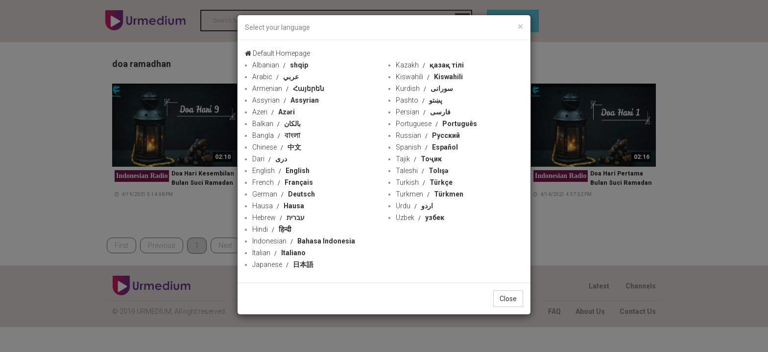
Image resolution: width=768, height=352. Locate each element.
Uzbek (420, 217)
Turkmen (429, 194)
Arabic (275, 77)
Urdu (414, 206)
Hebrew (278, 217)
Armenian (288, 88)
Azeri (273, 112)
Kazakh (430, 65)
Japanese (282, 264)
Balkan (276, 124)
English (281, 171)
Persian (423, 112)
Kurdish (424, 88)
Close (508, 299)
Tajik (419, 159)
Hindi (271, 229)
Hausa (278, 206)
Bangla (276, 135)
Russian (428, 135)
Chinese (276, 147)
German (283, 194)
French (282, 182)
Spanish (427, 147)
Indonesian (303, 241)
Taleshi (422, 171)
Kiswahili (429, 77)
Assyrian (285, 100)
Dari (269, 159)
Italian (279, 253)
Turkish (424, 182)
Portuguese (436, 124)
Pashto (419, 100)
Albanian (280, 65)
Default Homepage (277, 53)
